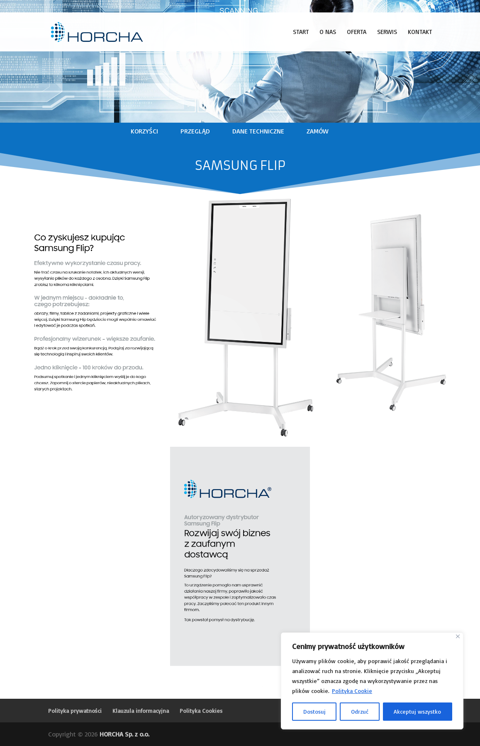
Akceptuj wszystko (417, 711)
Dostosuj (314, 711)
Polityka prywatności (75, 710)
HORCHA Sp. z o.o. (124, 734)
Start (301, 32)
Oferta (356, 32)
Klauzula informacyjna (140, 710)
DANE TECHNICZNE (258, 131)
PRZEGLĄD (195, 131)
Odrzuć (359, 711)
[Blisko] (458, 636)
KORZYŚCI (144, 131)
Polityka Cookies (201, 710)
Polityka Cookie (352, 690)
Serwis (387, 32)
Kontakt (420, 32)
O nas (327, 32)
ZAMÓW (318, 131)
